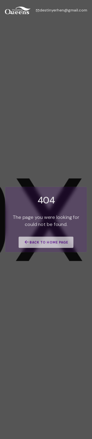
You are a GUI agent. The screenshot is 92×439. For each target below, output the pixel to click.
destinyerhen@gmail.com (61, 10)
